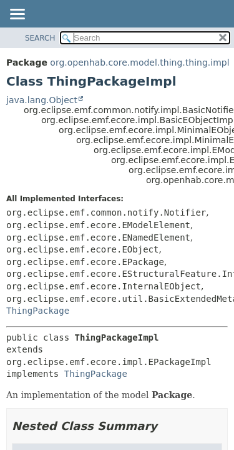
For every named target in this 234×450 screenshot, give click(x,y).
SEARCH (40, 38)
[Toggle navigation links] (16, 15)
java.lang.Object (41, 100)
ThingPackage (37, 311)
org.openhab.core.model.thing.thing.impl (139, 63)
